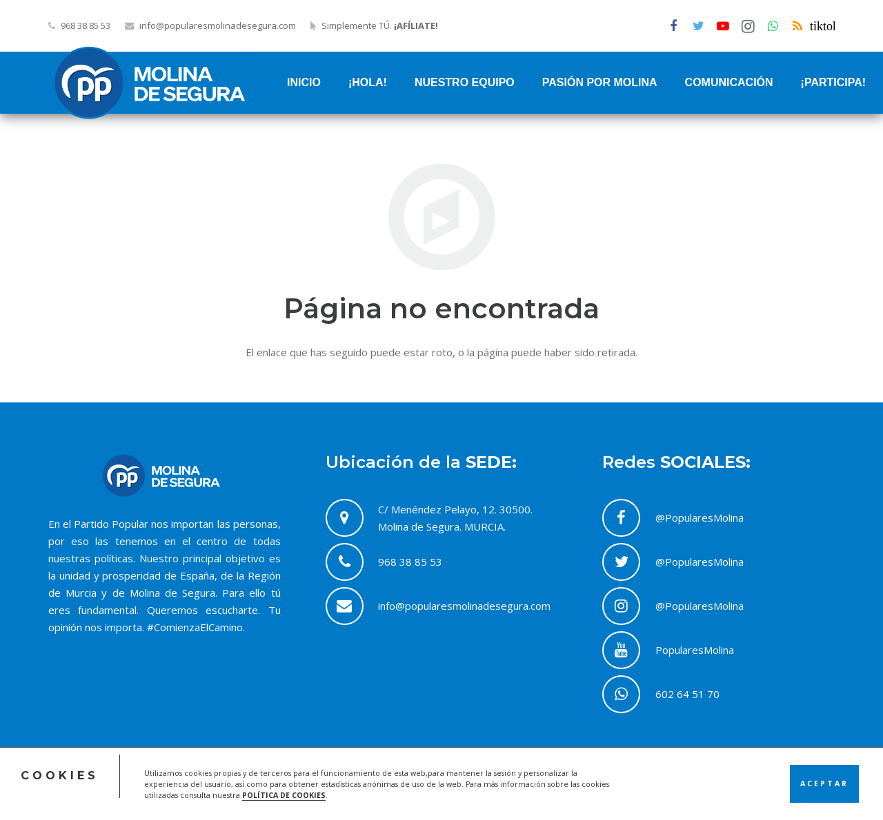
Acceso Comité (527, 790)
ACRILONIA (327, 790)
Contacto (779, 790)
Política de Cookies (685, 790)
